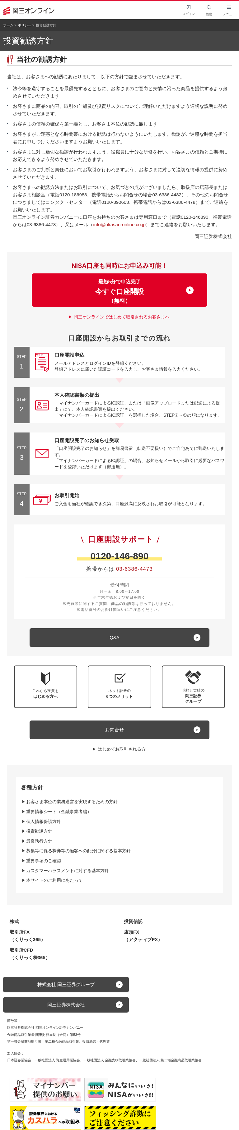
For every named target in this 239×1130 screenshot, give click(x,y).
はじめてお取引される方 (122, 749)
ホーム (8, 25)
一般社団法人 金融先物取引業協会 (109, 1060)
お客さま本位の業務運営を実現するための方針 (72, 801)
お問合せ (114, 729)
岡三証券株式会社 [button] (66, 1004)
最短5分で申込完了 (119, 291)
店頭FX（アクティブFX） (143, 935)
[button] (193, 686)
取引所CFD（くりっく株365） (30, 953)
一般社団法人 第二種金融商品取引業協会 (170, 1060)
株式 (14, 921)
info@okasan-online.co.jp (119, 224)
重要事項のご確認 (43, 860)
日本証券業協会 (19, 1060)
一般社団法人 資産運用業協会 (57, 1060)
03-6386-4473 (134, 569)
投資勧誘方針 (39, 831)
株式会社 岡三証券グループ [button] (66, 984)
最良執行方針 (39, 841)
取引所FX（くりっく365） (27, 935)
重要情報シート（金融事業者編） (58, 811)
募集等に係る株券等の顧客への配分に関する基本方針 (78, 850)
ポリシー (24, 25)
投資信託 (133, 921)
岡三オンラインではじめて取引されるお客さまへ (122, 316)
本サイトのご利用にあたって (54, 880)
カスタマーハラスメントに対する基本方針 (67, 870)
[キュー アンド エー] (119, 637)
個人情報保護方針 (43, 821)
